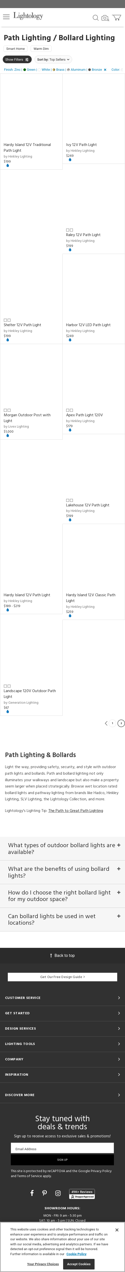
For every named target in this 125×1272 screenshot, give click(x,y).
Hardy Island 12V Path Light (27, 595)
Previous (106, 723)
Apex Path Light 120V (84, 415)
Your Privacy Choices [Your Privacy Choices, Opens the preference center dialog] (43, 1264)
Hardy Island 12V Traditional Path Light (27, 148)
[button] (6, 17)
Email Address (25, 1149)
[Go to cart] (117, 16)
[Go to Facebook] (33, 1193)
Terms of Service (29, 1176)
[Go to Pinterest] (45, 1193)
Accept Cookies (79, 1264)
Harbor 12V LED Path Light (88, 325)
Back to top (62, 955)
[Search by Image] (105, 18)
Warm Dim (41, 49)
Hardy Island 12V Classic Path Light (90, 598)
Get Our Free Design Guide (62, 977)
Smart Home (15, 49)
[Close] (116, 1230)
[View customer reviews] (82, 1194)
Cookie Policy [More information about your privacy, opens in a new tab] (76, 1254)
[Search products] (96, 17)
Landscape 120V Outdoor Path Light (30, 694)
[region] (62, 1247)
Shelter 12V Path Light (22, 325)
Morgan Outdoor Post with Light (27, 418)
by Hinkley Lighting (18, 157)
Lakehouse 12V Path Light (87, 505)
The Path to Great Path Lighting (75, 811)
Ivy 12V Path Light (81, 145)
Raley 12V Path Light (83, 235)
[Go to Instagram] (59, 1193)
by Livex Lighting (16, 427)
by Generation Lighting (21, 703)
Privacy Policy (101, 1171)
